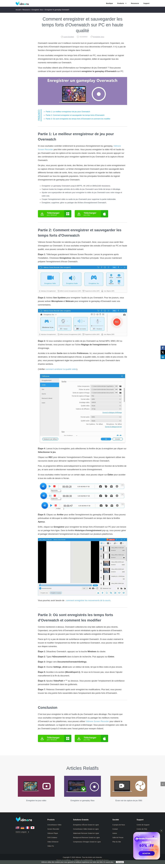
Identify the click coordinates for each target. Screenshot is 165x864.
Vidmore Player (52, 833)
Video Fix (50, 846)
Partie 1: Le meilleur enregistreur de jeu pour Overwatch (68, 112)
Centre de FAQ (142, 829)
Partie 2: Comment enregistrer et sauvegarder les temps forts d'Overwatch (75, 115)
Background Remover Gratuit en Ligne (86, 837)
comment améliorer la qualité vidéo (61, 369)
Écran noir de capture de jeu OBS (128, 789)
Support (146, 3)
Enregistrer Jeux (37, 10)
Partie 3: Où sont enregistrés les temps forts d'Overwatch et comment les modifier (78, 119)
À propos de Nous (118, 825)
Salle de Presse (117, 837)
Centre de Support (143, 825)
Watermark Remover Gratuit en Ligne (86, 833)
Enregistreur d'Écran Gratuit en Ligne (86, 825)
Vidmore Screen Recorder (97, 721)
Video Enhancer (52, 842)
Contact (115, 829)
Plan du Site (116, 842)
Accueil (18, 10)
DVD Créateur (52, 837)
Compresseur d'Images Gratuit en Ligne (87, 842)
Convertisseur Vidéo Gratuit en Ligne (86, 829)
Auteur (114, 833)
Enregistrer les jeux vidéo (36, 789)
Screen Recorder (53, 829)
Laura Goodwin (68, 37)
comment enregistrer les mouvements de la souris (88, 600)
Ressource (135, 3)
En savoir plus (108, 862)
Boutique (109, 3)
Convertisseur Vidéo (54, 825)
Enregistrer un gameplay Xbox (82, 789)
